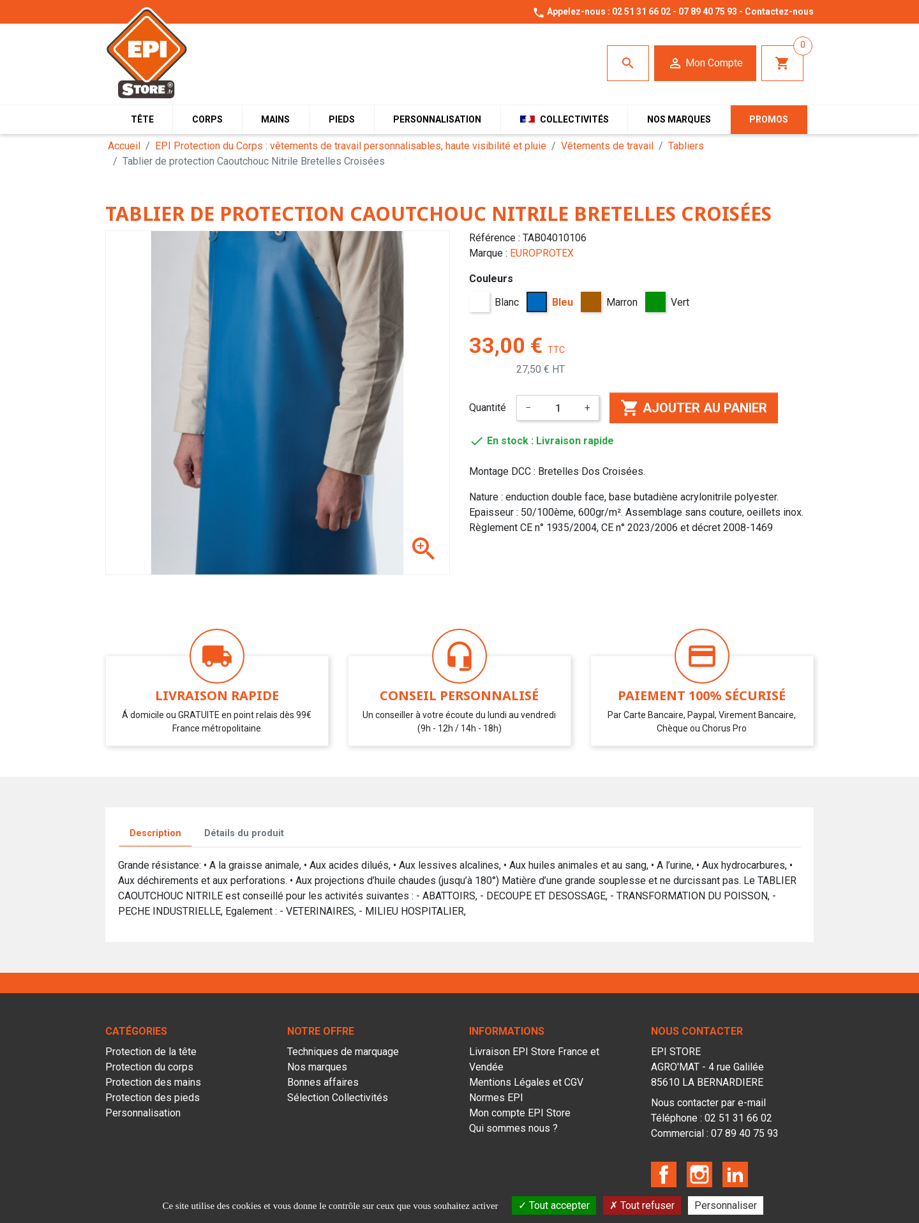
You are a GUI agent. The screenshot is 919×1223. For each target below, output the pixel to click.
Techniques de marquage (343, 1052)
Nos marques (317, 1067)
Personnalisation (143, 1113)
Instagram (699, 1174)
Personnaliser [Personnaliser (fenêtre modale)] (725, 1205)
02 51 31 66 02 (641, 11)
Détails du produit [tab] (244, 833)
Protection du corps (149, 1067)
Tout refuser (642, 1205)
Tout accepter (554, 1205)
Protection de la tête (151, 1052)
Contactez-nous (779, 11)
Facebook (663, 1174)
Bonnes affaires (323, 1082)
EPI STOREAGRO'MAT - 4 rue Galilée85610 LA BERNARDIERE (707, 1067)
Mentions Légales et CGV (526, 1082)
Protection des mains (153, 1082)
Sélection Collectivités (337, 1098)
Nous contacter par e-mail (708, 1103)
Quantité (487, 407)
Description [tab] (155, 833)
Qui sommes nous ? (513, 1128)
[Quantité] (558, 408)
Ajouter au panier (693, 407)
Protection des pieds (152, 1098)
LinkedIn (735, 1174)
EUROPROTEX (542, 253)
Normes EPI (496, 1098)
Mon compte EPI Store (520, 1113)
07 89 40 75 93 (707, 11)
